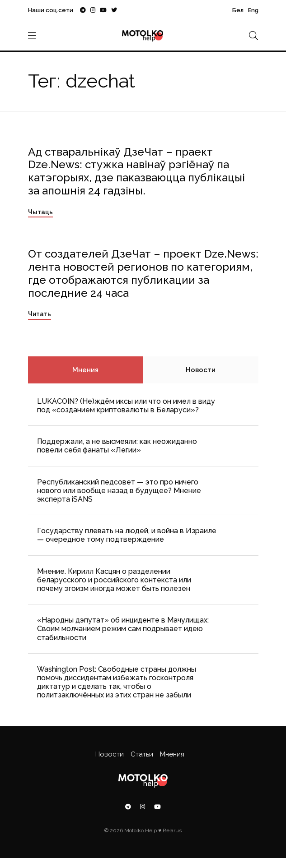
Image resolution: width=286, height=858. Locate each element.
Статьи (142, 754)
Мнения (85, 370)
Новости (201, 370)
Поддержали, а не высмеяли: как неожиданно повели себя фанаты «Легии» (117, 445)
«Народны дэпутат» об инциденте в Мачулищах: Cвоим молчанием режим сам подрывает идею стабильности (123, 628)
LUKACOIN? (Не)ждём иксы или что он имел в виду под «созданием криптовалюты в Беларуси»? (126, 405)
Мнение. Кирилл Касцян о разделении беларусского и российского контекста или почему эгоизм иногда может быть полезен (114, 580)
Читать (39, 314)
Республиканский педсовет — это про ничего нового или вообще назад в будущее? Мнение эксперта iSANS (119, 490)
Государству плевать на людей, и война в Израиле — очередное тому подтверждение (126, 535)
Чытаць (40, 212)
